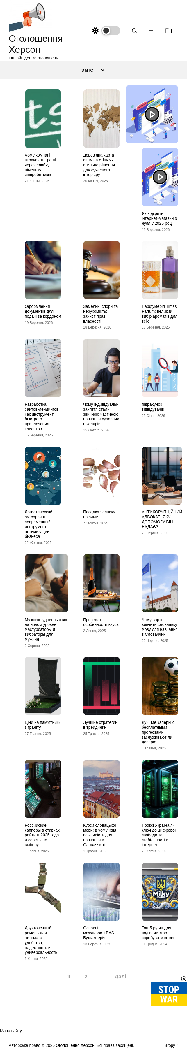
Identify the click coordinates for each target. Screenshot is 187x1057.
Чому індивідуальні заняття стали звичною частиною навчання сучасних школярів (101, 414)
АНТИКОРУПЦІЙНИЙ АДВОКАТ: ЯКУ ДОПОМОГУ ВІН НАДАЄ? (162, 519)
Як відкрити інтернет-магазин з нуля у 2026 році (159, 218)
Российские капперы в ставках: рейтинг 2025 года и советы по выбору (43, 835)
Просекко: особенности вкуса (101, 622)
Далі (120, 976)
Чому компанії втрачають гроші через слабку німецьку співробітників (40, 165)
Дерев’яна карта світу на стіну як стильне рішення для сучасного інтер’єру (99, 165)
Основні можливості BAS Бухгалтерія (98, 933)
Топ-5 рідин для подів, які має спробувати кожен (159, 933)
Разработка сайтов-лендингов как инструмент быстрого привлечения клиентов (41, 416)
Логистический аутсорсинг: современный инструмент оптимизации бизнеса (38, 524)
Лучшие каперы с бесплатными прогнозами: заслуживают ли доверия (158, 732)
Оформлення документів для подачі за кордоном (43, 311)
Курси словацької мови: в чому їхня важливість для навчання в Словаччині (99, 835)
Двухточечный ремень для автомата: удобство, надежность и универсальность (41, 940)
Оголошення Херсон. (76, 1045)
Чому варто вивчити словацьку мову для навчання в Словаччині (160, 627)
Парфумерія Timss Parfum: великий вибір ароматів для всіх (159, 313)
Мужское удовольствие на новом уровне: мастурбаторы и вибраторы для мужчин (46, 629)
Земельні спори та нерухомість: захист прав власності (100, 313)
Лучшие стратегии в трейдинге (100, 725)
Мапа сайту (11, 1030)
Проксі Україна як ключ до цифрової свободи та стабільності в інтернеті (159, 835)
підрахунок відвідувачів (153, 407)
